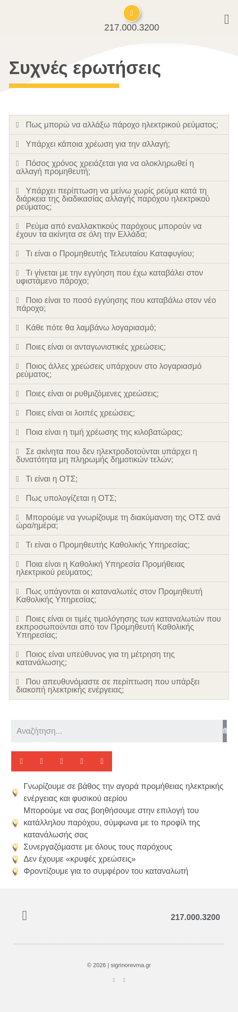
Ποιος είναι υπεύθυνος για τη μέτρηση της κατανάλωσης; (95, 658)
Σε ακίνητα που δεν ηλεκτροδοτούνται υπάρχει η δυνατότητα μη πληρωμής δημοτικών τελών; (106, 455)
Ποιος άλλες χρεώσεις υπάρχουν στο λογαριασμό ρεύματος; (109, 370)
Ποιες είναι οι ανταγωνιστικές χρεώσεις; (96, 346)
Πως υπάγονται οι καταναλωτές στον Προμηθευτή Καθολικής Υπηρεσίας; (109, 595)
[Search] (225, 731)
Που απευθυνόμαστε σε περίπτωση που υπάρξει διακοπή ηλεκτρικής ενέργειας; (107, 685)
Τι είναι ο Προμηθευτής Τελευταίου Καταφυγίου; (110, 253)
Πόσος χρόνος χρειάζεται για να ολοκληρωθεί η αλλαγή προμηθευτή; (105, 167)
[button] (21, 761)
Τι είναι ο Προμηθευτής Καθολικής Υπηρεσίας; (108, 544)
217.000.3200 (131, 27)
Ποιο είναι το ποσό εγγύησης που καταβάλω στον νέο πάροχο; (116, 304)
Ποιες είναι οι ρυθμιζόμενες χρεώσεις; (92, 393)
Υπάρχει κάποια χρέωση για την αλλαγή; (98, 144)
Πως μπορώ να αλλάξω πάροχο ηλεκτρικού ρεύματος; (122, 124)
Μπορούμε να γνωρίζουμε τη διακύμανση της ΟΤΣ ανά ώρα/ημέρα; (118, 521)
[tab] (119, 124)
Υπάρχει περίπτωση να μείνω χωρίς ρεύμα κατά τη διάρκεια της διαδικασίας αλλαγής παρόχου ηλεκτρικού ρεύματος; (113, 198)
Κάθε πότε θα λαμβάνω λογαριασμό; (91, 327)
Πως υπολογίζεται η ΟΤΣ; (71, 498)
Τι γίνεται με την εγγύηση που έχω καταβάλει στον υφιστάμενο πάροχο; (109, 276)
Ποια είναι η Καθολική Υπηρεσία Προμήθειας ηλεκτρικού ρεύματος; (100, 568)
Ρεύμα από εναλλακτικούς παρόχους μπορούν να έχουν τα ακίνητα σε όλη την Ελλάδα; (109, 230)
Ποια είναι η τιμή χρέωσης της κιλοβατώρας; (104, 432)
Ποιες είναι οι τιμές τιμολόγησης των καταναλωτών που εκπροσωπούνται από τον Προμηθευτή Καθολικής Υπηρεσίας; (118, 627)
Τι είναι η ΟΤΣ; (52, 478)
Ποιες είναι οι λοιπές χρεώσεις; (80, 412)
